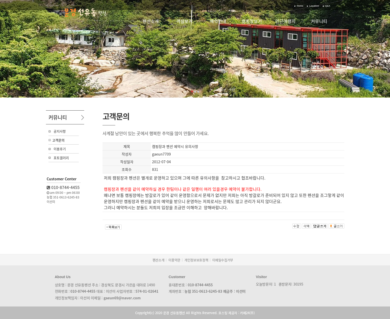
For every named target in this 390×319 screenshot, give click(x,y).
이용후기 (60, 148)
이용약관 (174, 259)
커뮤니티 (319, 21)
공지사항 (60, 131)
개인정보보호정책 (196, 259)
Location (314, 6)
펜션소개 (151, 21)
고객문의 (58, 140)
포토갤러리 (61, 157)
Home (300, 6)
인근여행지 (285, 21)
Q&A (327, 6)
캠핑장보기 (252, 21)
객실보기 (184, 21)
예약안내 (218, 21)
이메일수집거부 (222, 259)
